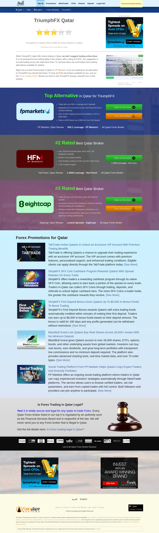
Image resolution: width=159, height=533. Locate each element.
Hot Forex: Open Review (51, 175)
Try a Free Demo (124, 115)
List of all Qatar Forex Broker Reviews (79, 447)
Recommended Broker (131, 3)
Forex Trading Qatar (28, 76)
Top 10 (40, 3)
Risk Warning (81, 507)
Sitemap (101, 507)
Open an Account (124, 107)
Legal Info (101, 3)
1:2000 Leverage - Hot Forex (126, 163)
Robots (82, 3)
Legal (89, 507)
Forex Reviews (53, 10)
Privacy (73, 507)
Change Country (135, 509)
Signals (90, 3)
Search (94, 507)
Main (29, 10)
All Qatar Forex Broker (113, 129)
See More (98, 529)
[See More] (131, 264)
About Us (58, 507)
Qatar (20, 10)
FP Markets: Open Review (51, 129)
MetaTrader (64, 3)
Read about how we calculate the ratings (54, 47)
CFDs (73, 3)
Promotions (51, 3)
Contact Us (66, 507)
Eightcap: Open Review (51, 224)
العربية (74, 499)
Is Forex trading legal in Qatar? (63, 428)
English (39, 10)
